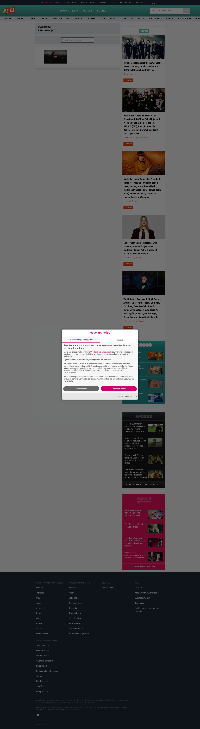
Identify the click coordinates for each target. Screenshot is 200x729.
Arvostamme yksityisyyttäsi (80, 339)
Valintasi (119, 340)
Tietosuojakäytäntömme (127, 396)
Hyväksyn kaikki (119, 389)
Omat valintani (81, 389)
